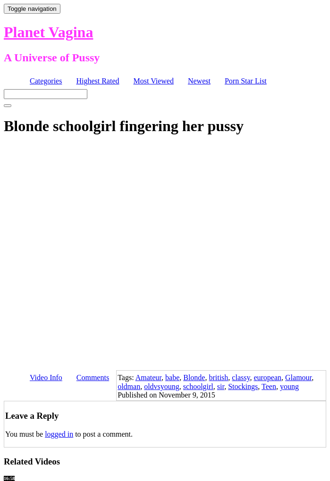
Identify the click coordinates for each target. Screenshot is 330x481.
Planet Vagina (48, 32)
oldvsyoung (161, 386)
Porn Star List (246, 81)
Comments (92, 377)
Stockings (243, 386)
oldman (129, 386)
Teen (269, 386)
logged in (59, 434)
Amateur (148, 377)
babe (172, 377)
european (267, 377)
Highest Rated (97, 81)
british (218, 377)
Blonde (194, 377)
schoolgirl (198, 386)
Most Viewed (154, 81)
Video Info (46, 377)
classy (241, 377)
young (289, 386)
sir (220, 386)
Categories (46, 81)
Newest (199, 81)
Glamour (298, 377)
